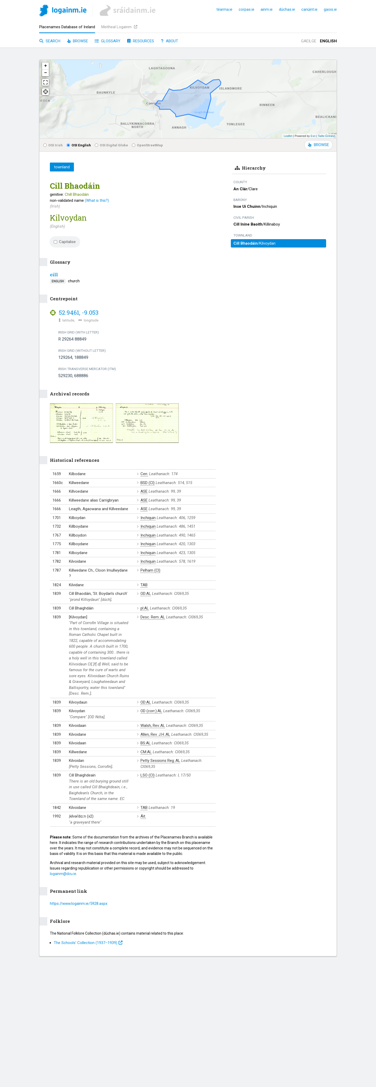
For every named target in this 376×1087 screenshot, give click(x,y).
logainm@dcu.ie (63, 874)
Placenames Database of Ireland (67, 27)
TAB (144, 585)
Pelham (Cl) (150, 570)
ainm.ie (267, 9)
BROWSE (318, 144)
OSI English (79, 145)
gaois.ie (330, 9)
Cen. (144, 473)
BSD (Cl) (147, 482)
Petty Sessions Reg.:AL (160, 760)
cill (54, 275)
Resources (140, 41)
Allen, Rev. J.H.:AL (155, 734)
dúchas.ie (287, 9)
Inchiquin (148, 517)
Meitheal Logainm (119, 27)
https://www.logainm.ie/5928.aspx (78, 903)
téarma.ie (224, 9)
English (328, 41)
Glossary (107, 41)
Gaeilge (308, 41)
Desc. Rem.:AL (152, 617)
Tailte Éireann (326, 135)
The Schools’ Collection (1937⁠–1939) (88, 942)
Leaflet (288, 135)
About (169, 41)
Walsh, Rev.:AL (152, 725)
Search (49, 41)
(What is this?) (97, 200)
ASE (144, 491)
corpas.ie (246, 9)
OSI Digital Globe (111, 145)
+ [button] (45, 66)
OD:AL (145, 593)
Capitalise (65, 241)
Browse (77, 41)
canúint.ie (309, 9)
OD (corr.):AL (151, 711)
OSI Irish (53, 145)
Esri (313, 135)
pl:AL (144, 608)
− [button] (45, 73)
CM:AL (146, 752)
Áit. (143, 816)
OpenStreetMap (147, 145)
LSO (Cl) (147, 775)
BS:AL (145, 743)
